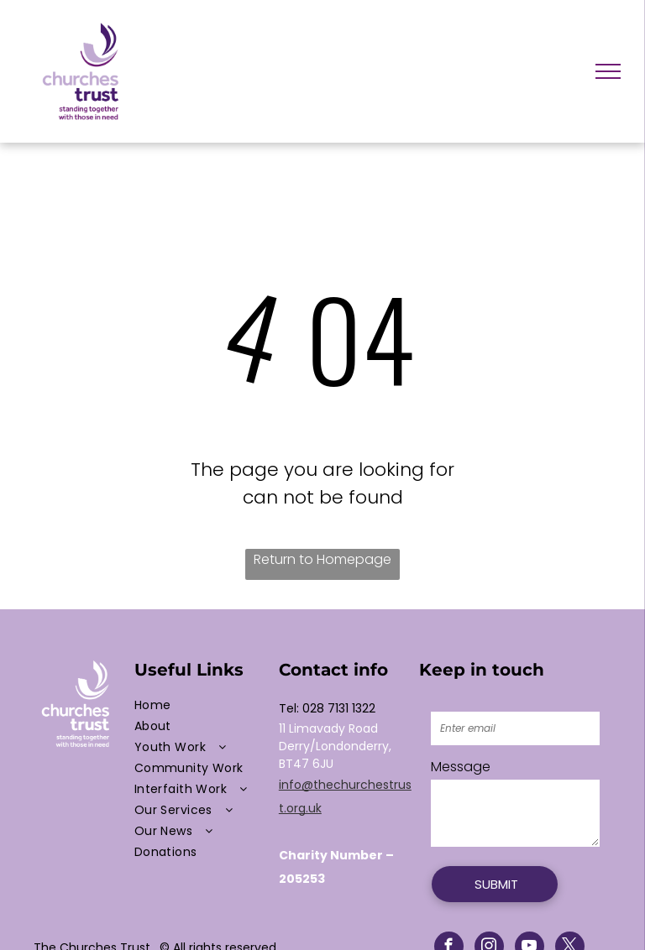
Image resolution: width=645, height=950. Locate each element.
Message (460, 766)
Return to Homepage (322, 559)
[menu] (608, 71)
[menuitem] (202, 705)
